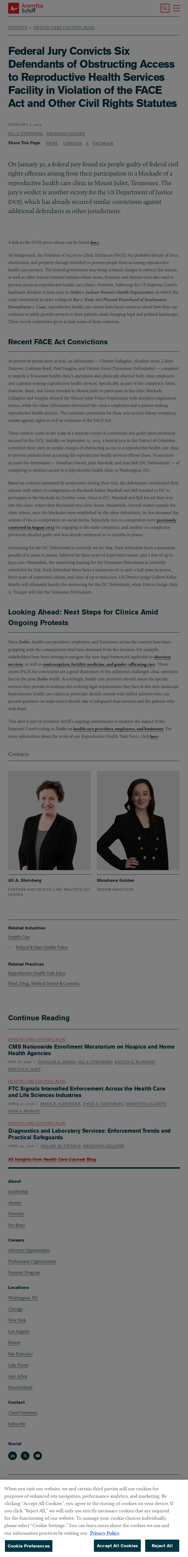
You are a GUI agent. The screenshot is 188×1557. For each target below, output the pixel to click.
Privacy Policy (105, 1537)
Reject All (162, 1549)
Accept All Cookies (117, 1549)
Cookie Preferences (29, 1549)
